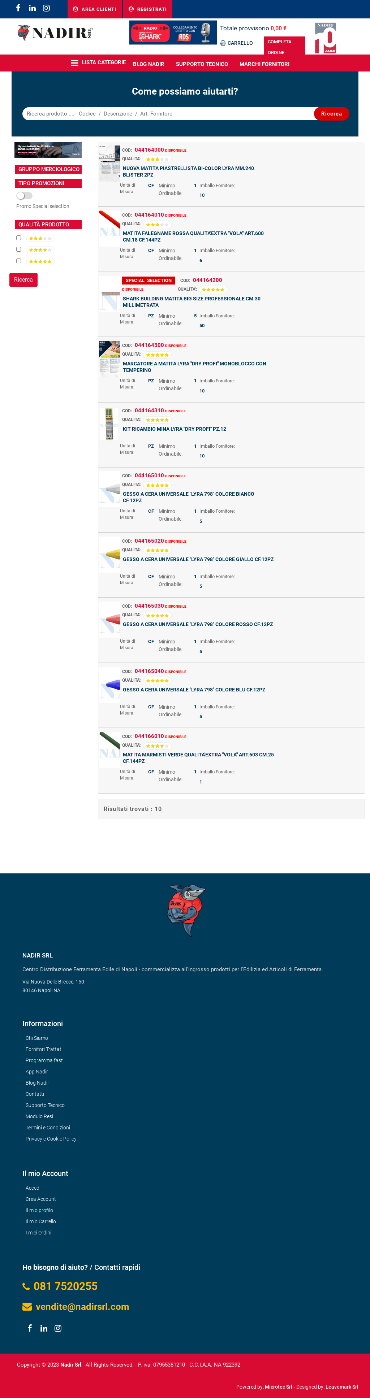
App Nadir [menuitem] (37, 1071)
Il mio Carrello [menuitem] (41, 1221)
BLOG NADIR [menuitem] (148, 64)
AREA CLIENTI (94, 9)
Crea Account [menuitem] (41, 1199)
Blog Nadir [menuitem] (37, 1083)
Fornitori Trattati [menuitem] (44, 1049)
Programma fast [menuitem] (44, 1060)
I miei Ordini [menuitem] (38, 1233)
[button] (331, 114)
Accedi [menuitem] (33, 1188)
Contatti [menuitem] (35, 1094)
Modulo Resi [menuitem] (39, 1116)
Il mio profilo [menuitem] (39, 1210)
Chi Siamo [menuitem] (37, 1038)
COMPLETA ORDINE (280, 47)
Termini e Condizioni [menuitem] (48, 1127)
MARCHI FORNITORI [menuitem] (264, 64)
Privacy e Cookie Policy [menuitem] (51, 1139)
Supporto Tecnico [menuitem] (202, 64)
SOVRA (42, 206)
